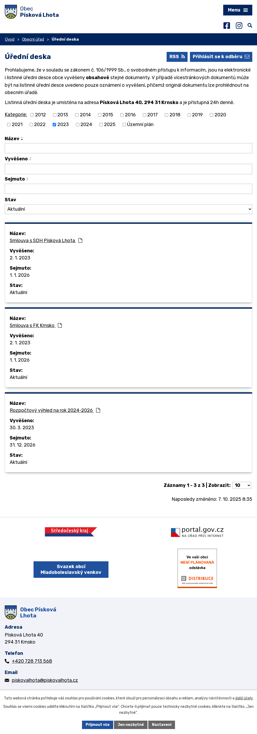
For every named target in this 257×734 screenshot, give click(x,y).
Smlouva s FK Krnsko (36, 325)
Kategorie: (16, 114)
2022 (40, 124)
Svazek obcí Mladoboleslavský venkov (71, 569)
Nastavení (161, 724)
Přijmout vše (98, 724)
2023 (63, 124)
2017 (152, 115)
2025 (110, 124)
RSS (177, 56)
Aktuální (18, 292)
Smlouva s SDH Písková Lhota (46, 240)
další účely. (244, 698)
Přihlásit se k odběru (221, 56)
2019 (197, 115)
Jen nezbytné (131, 724)
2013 (62, 115)
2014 (85, 115)
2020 (220, 115)
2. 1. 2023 (20, 258)
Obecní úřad (33, 39)
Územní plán (140, 124)
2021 (17, 124)
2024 (86, 124)
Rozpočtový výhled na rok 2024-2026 (55, 410)
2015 (107, 115)
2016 (130, 115)
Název (12, 139)
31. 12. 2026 (22, 445)
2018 (175, 115)
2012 (40, 115)
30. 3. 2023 (22, 428)
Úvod (9, 39)
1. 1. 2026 (20, 275)
